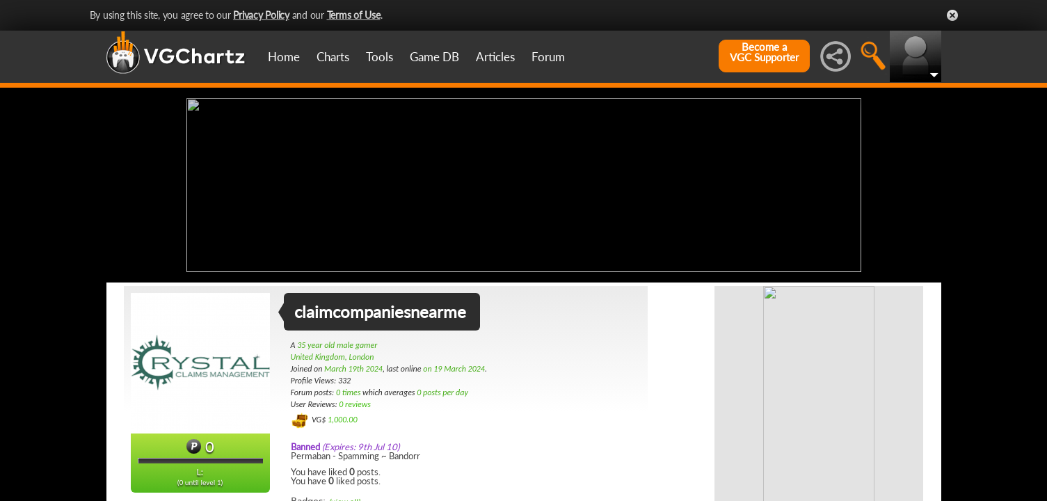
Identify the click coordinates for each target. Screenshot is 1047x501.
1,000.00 (343, 419)
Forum (548, 56)
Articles (495, 56)
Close (952, 15)
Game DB (434, 56)
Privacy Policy (261, 15)
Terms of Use (354, 15)
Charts (333, 56)
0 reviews (355, 404)
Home (284, 56)
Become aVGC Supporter (764, 52)
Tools (379, 56)
